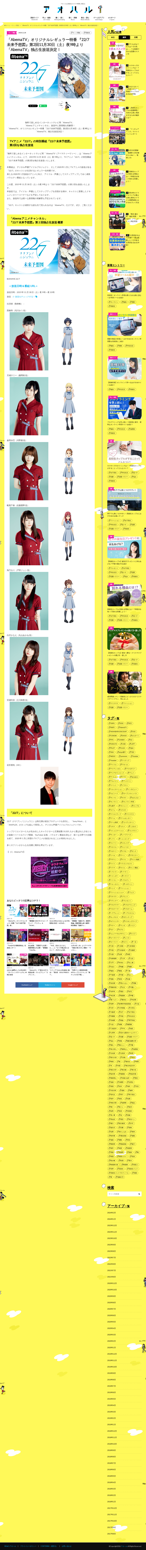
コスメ (122, 826)
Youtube (135, 756)
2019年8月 (111, 1380)
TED (132, 752)
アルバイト (114, 781)
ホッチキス (114, 917)
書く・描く (59, 18)
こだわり (133, 826)
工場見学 (114, 1028)
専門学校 (132, 1020)
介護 (112, 954)
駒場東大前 (114, 1165)
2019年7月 (111, 1386)
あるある (135, 777)
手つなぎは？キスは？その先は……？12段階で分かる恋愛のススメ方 (124, 51)
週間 (124, 37)
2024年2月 (111, 1213)
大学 (112, 1008)
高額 (135, 1173)
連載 (133, 1136)
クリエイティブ (116, 814)
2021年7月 (111, 1270)
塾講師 (122, 995)
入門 (112, 962)
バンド (113, 888)
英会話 (113, 1119)
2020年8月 (111, 1303)
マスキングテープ (131, 921)
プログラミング (130, 905)
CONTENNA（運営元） (49, 1546)
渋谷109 (113, 1090)
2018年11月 (112, 1437)
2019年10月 (112, 1367)
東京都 (124, 1070)
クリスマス (114, 703)
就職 (120, 1024)
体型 (128, 954)
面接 (130, 1152)
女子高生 (114, 473)
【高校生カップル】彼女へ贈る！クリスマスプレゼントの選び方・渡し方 (124, 642)
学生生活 (130, 346)
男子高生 (132, 1094)
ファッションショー (117, 892)
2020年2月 (111, 1341)
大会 (137, 1004)
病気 (120, 1099)
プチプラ (114, 896)
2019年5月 (111, 1399)
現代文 (113, 1094)
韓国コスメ (122, 1156)
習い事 (113, 1115)
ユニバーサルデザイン (118, 934)
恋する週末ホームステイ (128, 1033)
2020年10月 (112, 1290)
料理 (131, 1053)
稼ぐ (112, 1107)
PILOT (113, 748)
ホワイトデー (115, 921)
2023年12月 (112, 1225)
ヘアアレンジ (115, 913)
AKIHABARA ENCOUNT (119, 732)
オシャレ (114, 797)
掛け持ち (114, 1049)
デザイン (114, 859)
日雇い (124, 1057)
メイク (132, 925)
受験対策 (114, 987)
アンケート (127, 781)
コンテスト (133, 830)
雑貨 (120, 1148)
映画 (112, 1061)
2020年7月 (111, 1309)
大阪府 (113, 1012)
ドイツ (113, 863)
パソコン (114, 880)
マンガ (122, 925)
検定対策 (133, 1074)
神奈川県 (114, 1103)
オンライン (114, 302)
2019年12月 (112, 1354)
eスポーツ (112, 18)
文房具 (122, 1053)
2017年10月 (112, 1521)
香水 (130, 1160)
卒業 (121, 975)
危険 (112, 979)
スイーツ (114, 843)
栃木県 (113, 1074)
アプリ (124, 777)
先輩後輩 (114, 958)
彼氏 (131, 1028)
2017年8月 (111, 1534)
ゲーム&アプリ (98, 18)
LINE (124, 744)
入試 (131, 958)
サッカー (114, 835)
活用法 (131, 1082)
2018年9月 (111, 1450)
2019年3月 (111, 1412)
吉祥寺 (113, 991)
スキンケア (125, 843)
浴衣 (120, 1086)
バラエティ (125, 880)
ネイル (122, 868)
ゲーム (113, 818)
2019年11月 (112, 1360)
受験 (133, 302)
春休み (128, 1061)
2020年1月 (111, 1348)
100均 (113, 723)
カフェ (113, 810)
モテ (112, 929)
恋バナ (135, 473)
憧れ (112, 1045)
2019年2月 (111, 1418)
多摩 (112, 1004)
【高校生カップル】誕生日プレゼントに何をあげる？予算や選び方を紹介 (124, 551)
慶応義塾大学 (131, 1041)
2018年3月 (111, 1489)
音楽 (133, 1156)
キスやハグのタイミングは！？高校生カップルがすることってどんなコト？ (124, 72)
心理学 (113, 1033)
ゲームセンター (125, 818)
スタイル (114, 847)
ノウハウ (114, 872)
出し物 (131, 962)
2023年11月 (112, 1232)
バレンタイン (115, 884)
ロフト (125, 942)
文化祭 (113, 1053)
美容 (120, 1111)
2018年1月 (111, 1502)
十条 (128, 971)
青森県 (121, 1152)
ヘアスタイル (129, 913)
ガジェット (124, 806)
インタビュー (132, 789)
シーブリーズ (126, 835)
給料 (112, 1111)
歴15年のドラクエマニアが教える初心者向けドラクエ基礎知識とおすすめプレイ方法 (124, 200)
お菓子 (113, 806)
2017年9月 (111, 1527)
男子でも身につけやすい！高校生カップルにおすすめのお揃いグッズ (124, 503)
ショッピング (124, 839)
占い (130, 975)
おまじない (135, 797)
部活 (128, 1140)
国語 (121, 991)
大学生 (132, 1008)
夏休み (124, 1000)
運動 (120, 1140)
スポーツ (114, 851)
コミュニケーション (117, 830)
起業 (112, 1132)
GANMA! (122, 740)
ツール (113, 855)
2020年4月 (111, 1328)
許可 (131, 1123)
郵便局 (113, 1144)
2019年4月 (111, 1405)
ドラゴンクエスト (126, 863)
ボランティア (127, 917)
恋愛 (113, 43)
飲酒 (121, 1160)
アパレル (114, 777)
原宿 (120, 979)
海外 (128, 1086)
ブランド (125, 896)
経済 (130, 1107)
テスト (124, 859)
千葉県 (113, 975)
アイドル (114, 765)
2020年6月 (111, 1315)
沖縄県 (121, 1082)
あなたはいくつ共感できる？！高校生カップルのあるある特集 (124, 93)
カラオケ (123, 810)
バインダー (114, 876)
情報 (120, 1041)
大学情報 (122, 1008)
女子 (121, 1012)
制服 (121, 967)
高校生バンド (133, 1169)
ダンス (134, 851)
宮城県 (113, 1020)
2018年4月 (111, 1482)
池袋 (112, 1082)
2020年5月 (111, 1322)
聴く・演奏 (73, 18)
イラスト (125, 785)
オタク (124, 797)
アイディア (125, 760)
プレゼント (114, 568)
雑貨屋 (129, 1148)
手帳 (131, 1045)
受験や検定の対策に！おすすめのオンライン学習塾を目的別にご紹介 (124, 328)
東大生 (134, 1070)
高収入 (135, 1165)
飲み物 (113, 1160)
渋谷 (137, 1086)
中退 (112, 950)
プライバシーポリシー (28, 1546)
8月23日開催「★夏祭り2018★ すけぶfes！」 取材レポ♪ (124, 157)
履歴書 (129, 1024)
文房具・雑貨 (115, 234)
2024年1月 (111, 1219)
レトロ (127, 938)
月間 (136, 37)
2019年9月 (111, 1373)
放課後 (132, 429)
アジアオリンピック (117, 773)
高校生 (88, 33)
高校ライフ (34, 18)
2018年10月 (112, 1444)
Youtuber (114, 760)
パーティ (125, 872)
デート (122, 855)
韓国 (112, 1156)
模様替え (114, 1078)
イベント (114, 785)
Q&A (132, 748)
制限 (130, 967)
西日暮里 (122, 1123)
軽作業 (113, 1136)
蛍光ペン (132, 1119)
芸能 (128, 1115)
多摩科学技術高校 (125, 1004)
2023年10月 (112, 1238)
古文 (123, 987)
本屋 (118, 1066)
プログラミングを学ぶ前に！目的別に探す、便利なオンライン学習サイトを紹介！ (124, 411)
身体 (133, 1132)
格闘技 (122, 1074)
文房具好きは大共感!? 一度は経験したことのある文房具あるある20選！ (124, 242)
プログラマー (115, 905)
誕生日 (113, 1127)
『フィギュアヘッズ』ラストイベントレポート (124, 136)
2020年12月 (112, 1283)
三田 (112, 946)
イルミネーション (117, 789)
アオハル (125, 765)
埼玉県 (113, 995)
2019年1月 (111, 1425)
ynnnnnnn (124, 756)
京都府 (132, 950)
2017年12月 (112, 1508)
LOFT (133, 744)
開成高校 (123, 1144)
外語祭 (134, 1000)
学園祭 (113, 1016)
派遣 (112, 1086)
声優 (131, 995)
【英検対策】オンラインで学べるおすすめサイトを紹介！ (124, 372)
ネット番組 (76, 33)
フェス (131, 892)
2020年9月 (111, 1296)
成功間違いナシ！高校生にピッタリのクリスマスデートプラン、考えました (124, 686)
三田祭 (121, 946)
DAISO (124, 736)
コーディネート (128, 822)
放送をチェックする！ (25, 296)
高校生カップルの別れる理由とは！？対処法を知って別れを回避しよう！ (124, 178)
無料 (131, 1090)
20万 (130, 723)
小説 (112, 1024)
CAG (134, 732)
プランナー (114, 901)
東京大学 (114, 1070)
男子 (121, 1094)
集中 (133, 1144)
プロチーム (128, 909)
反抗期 (113, 983)
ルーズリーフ (115, 938)
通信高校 (123, 1136)
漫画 (122, 1090)
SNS (112, 752)
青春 (112, 1152)
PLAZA (122, 748)
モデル (121, 929)
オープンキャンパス (130, 793)
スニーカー (125, 847)
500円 (113, 727)
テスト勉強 (135, 859)
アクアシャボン (116, 769)
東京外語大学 (130, 1066)
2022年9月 (111, 1264)
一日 (134, 942)
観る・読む (85, 18)
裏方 (112, 1123)
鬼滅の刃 (120, 1177)
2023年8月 (111, 1251)
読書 (121, 1127)
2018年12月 (112, 1431)
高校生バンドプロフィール (120, 1173)
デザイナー (134, 855)
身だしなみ (122, 1132)
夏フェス (114, 1000)
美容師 (129, 1111)
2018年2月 (111, 1495)
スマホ (124, 851)
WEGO (113, 756)
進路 (112, 1140)
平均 (123, 1028)
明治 (133, 1057)
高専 (112, 1169)
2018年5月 (111, 1476)
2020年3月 (111, 1335)
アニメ (131, 773)
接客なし (125, 1049)
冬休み (121, 962)
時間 (137, 1061)
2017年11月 (112, 1515)
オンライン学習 (128, 802)
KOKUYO (114, 744)
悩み (134, 477)
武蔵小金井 (125, 1078)
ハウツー (126, 876)
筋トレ (121, 1107)
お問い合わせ (67, 1546)
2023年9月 (111, 1245)
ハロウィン (128, 884)
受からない (124, 983)
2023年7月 (111, 1258)
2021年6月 (111, 1277)
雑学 (112, 1148)
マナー (113, 925)
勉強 (124, 302)
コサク (113, 826)
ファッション (115, 520)
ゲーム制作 (114, 822)
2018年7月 (111, 1463)
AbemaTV (123, 727)
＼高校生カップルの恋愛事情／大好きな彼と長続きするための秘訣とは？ (124, 115)
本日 (113, 37)
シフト (113, 839)
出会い (113, 967)
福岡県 (124, 1103)
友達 (128, 979)
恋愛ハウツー (123, 477)
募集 (120, 971)
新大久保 (114, 1057)
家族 (121, 1020)
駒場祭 (125, 1165)
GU (131, 740)
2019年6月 (111, 1392)
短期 (128, 1099)
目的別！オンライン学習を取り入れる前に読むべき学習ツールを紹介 (124, 284)
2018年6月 (111, 1470)
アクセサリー (130, 769)
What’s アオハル (10, 1546)
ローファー (114, 942)
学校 (121, 1016)
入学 (123, 958)
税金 (133, 1103)
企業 (120, 954)
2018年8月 (111, 1457)
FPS (112, 740)
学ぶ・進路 (46, 18)
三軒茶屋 (132, 946)
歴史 (136, 1078)
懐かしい (122, 1045)
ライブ (133, 934)
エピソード (114, 793)
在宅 (130, 991)
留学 (112, 1099)
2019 (121, 723)
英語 (121, 1119)
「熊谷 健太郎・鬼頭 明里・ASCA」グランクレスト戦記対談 (124, 221)
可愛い (132, 987)
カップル (136, 806)
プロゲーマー (115, 909)
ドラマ (113, 868)
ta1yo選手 (122, 752)
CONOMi (114, 736)
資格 (130, 1127)
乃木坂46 (122, 950)
